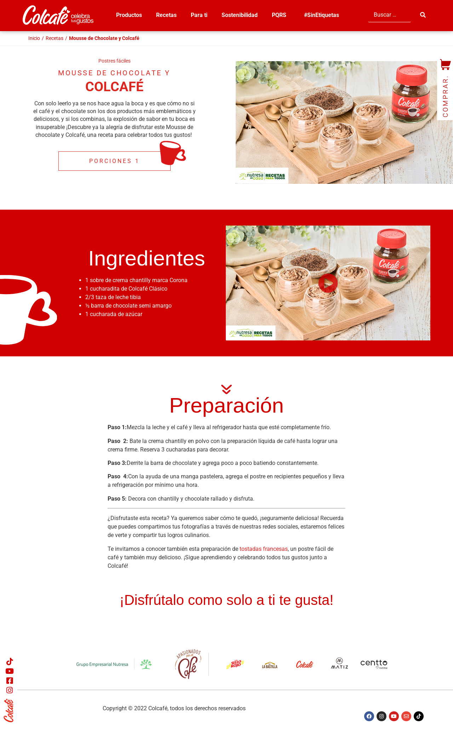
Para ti (199, 15)
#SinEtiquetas (321, 15)
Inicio (34, 38)
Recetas (166, 15)
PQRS (281, 15)
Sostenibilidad (240, 15)
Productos (129, 15)
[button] (328, 283)
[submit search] (423, 15)
